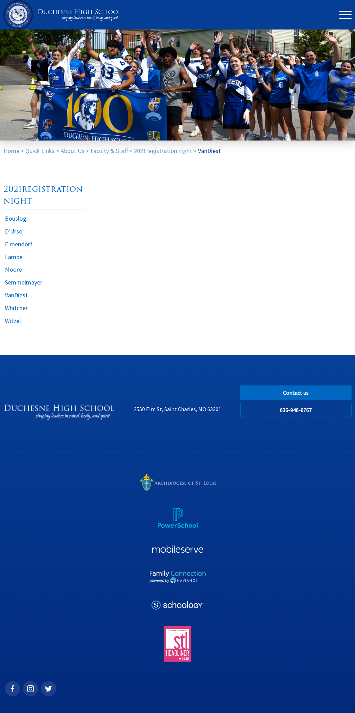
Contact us (296, 392)
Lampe (14, 257)
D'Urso (14, 231)
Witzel (13, 321)
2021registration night (163, 151)
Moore (13, 269)
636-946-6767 (296, 410)
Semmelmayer (23, 282)
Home (11, 151)
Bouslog (15, 218)
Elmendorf (19, 244)
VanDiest (209, 151)
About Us (73, 151)
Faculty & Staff (109, 151)
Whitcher (16, 308)
